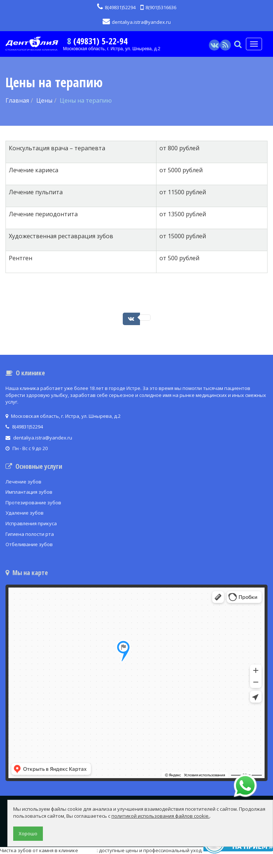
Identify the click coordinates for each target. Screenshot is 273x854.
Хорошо (28, 833)
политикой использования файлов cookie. (160, 816)
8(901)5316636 (158, 7)
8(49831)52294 (116, 7)
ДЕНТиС (88, 850)
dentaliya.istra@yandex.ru (137, 22)
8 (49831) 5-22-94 (97, 41)
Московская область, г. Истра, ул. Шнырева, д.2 (112, 48)
